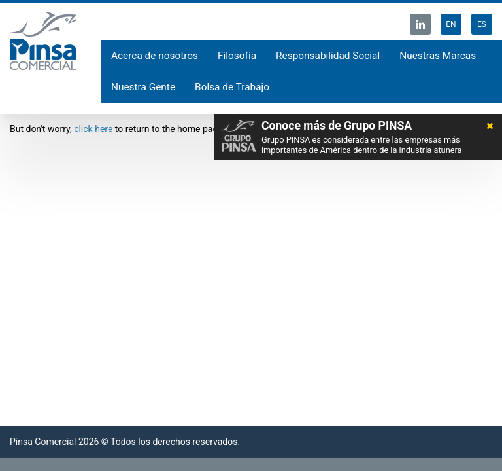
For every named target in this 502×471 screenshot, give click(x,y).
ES (481, 24)
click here (93, 129)
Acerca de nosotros (154, 55)
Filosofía (237, 55)
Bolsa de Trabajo (232, 87)
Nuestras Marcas (437, 55)
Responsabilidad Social (328, 55)
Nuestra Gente (143, 87)
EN (451, 24)
